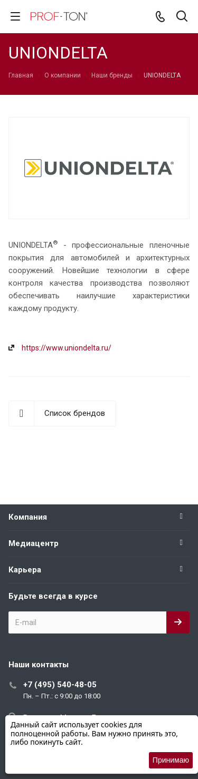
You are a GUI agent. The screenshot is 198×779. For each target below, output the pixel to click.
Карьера (24, 569)
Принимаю (171, 760)
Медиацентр (33, 543)
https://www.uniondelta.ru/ (66, 348)
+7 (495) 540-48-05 (60, 684)
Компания (27, 517)
